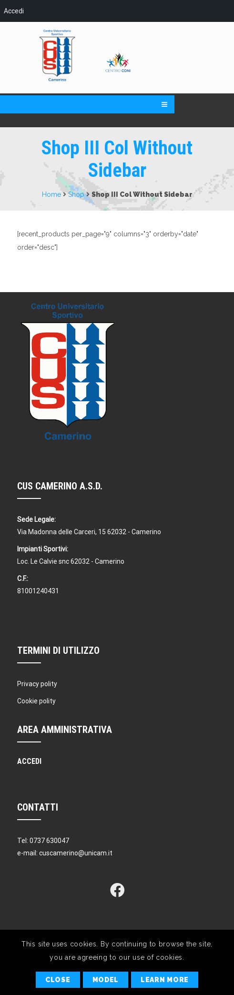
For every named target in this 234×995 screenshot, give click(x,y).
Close (58, 980)
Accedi (14, 11)
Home (51, 194)
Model (105, 980)
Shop (76, 194)
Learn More (165, 980)
